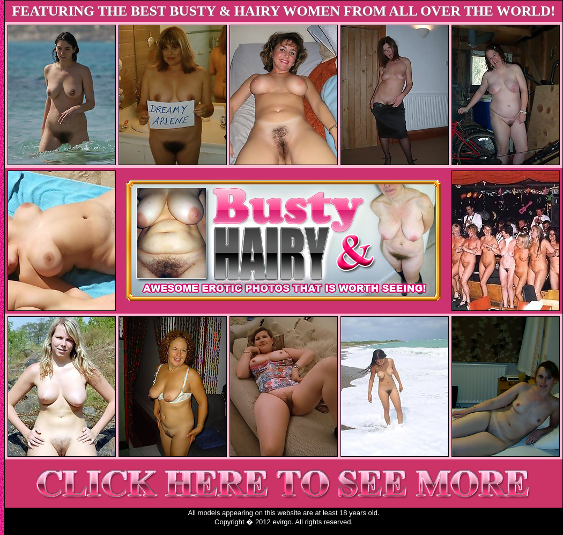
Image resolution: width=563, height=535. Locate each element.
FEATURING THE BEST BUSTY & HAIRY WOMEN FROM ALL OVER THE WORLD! (283, 11)
